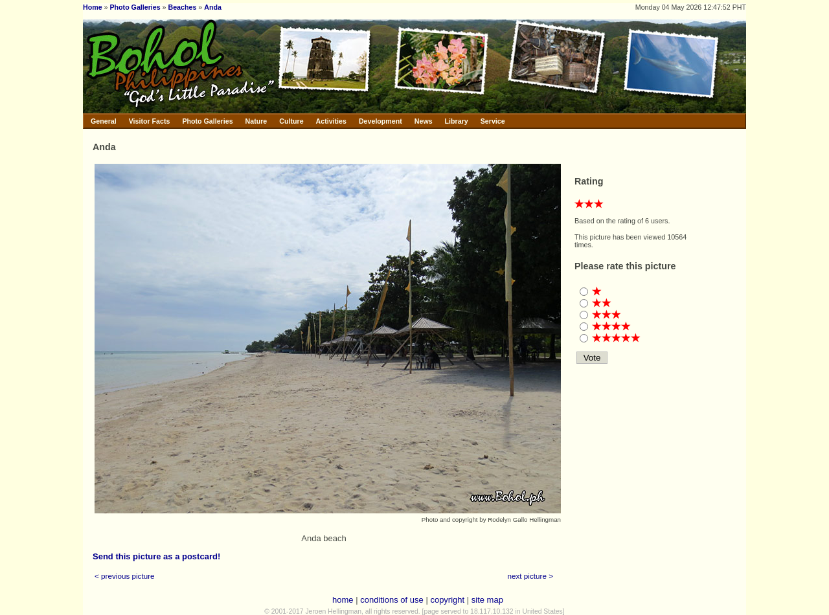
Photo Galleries (134, 7)
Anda (212, 7)
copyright (447, 600)
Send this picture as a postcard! (156, 556)
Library (456, 121)
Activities (331, 121)
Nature (256, 121)
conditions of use (392, 600)
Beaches (182, 7)
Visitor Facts (149, 121)
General (104, 121)
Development (380, 121)
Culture (291, 121)
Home (92, 7)
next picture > (531, 576)
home (343, 600)
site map (487, 600)
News (423, 121)
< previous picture (125, 576)
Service (493, 121)
